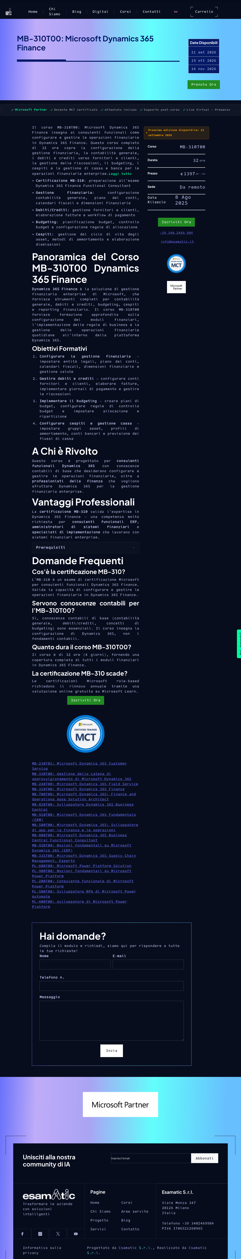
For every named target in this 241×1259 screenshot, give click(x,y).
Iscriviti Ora (85, 700)
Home (32, 12)
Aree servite (134, 1224)
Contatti (152, 12)
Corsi (125, 12)
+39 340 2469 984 (176, 232)
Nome (44, 956)
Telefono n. (52, 977)
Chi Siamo (54, 11)
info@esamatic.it (177, 241)
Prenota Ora (203, 85)
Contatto (130, 1241)
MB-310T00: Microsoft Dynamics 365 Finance (78, 789)
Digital (100, 12)
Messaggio (50, 997)
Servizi (98, 1241)
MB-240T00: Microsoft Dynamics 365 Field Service (85, 784)
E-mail (119, 956)
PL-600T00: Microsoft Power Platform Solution (81, 866)
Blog (76, 12)
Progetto (99, 1233)
